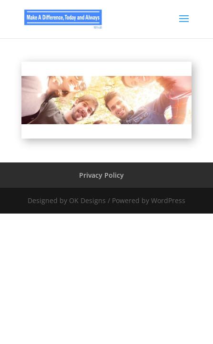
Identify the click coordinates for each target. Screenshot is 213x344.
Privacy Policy (101, 175)
